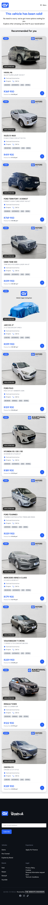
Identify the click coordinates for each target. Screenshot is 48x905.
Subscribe (7, 832)
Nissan (4, 872)
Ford (3, 868)
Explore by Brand (7, 858)
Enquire (7, 81)
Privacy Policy (30, 868)
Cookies (28, 870)
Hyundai (4, 880)
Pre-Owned (5, 854)
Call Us (16, 81)
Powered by (30, 892)
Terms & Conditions (32, 877)
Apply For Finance (32, 850)
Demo (4, 850)
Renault (4, 876)
